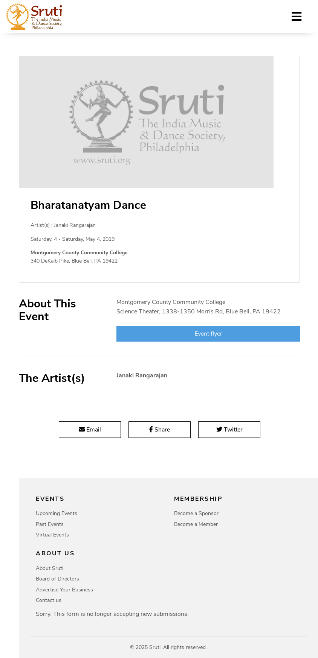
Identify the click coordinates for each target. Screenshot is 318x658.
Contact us (48, 600)
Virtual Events (52, 534)
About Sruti (49, 568)
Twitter (229, 429)
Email (90, 429)
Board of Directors (57, 578)
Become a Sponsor (196, 513)
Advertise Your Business (64, 589)
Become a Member (196, 524)
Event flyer (208, 334)
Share (159, 429)
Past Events (50, 524)
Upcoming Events (56, 513)
